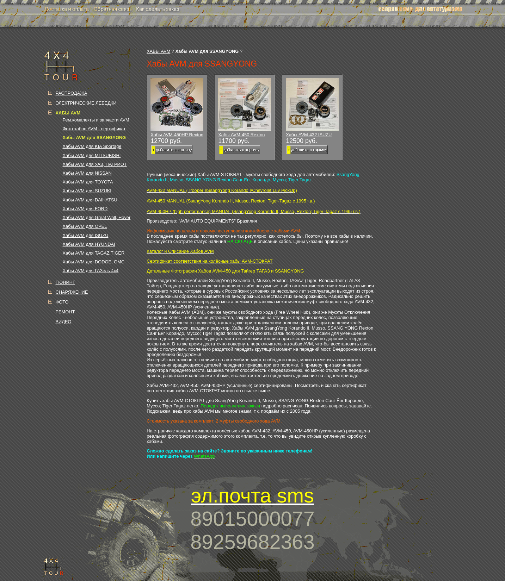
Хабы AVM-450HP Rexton (176, 107)
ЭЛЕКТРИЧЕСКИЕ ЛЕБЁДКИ (86, 103)
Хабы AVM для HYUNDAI (89, 244)
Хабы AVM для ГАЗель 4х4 (91, 270)
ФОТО (62, 302)
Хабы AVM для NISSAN (87, 173)
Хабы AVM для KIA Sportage (92, 146)
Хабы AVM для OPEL (85, 226)
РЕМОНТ (65, 311)
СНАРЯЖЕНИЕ (72, 292)
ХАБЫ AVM (158, 51)
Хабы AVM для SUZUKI (87, 190)
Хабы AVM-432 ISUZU (312, 107)
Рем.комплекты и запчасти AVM (96, 120)
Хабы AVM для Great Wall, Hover (97, 217)
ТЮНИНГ (65, 282)
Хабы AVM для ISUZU (86, 235)
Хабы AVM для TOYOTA (88, 182)
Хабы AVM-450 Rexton (244, 107)
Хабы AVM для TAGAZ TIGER (94, 253)
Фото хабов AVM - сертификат (94, 128)
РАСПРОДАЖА (71, 93)
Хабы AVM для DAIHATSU (90, 199)
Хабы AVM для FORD (85, 208)
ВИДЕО (64, 321)
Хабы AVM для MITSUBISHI (92, 155)
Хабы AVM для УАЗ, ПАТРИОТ (95, 164)
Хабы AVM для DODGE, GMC (93, 261)
